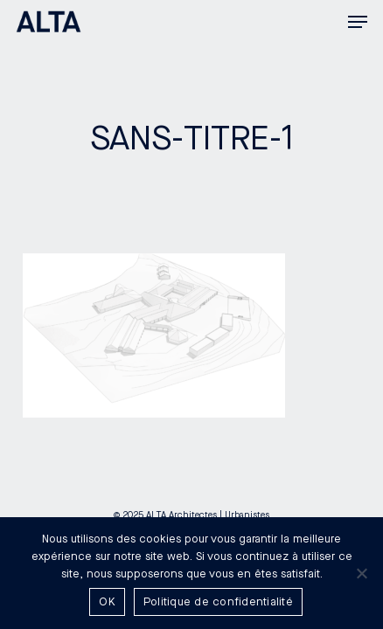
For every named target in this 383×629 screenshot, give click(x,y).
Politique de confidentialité (218, 602)
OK (107, 602)
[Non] (361, 573)
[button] (357, 22)
